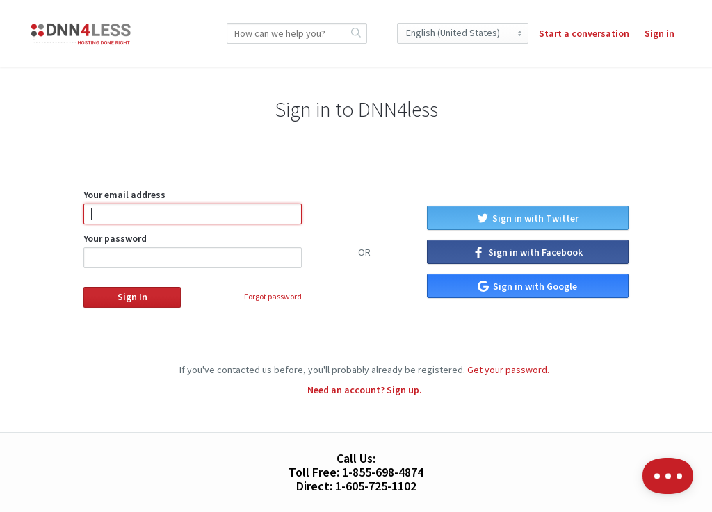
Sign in (659, 33)
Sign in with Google (527, 286)
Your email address (192, 206)
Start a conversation (584, 33)
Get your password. (508, 369)
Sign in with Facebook (528, 252)
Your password (192, 250)
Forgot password (273, 296)
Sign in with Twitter (527, 218)
